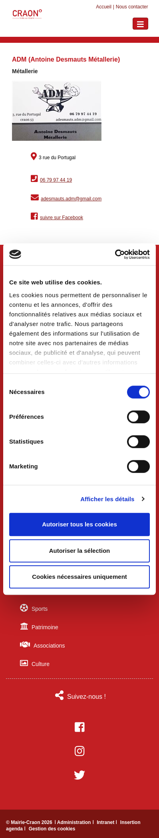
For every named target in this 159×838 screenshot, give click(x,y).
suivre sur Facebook (61, 217)
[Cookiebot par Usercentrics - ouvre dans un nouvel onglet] (115, 254)
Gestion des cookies (52, 829)
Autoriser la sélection (79, 550)
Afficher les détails (107, 499)
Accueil (103, 7)
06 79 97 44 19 (56, 180)
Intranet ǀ (108, 822)
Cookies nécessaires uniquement (79, 576)
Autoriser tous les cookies (79, 524)
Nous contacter (132, 7)
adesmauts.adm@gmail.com (71, 199)
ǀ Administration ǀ (74, 822)
